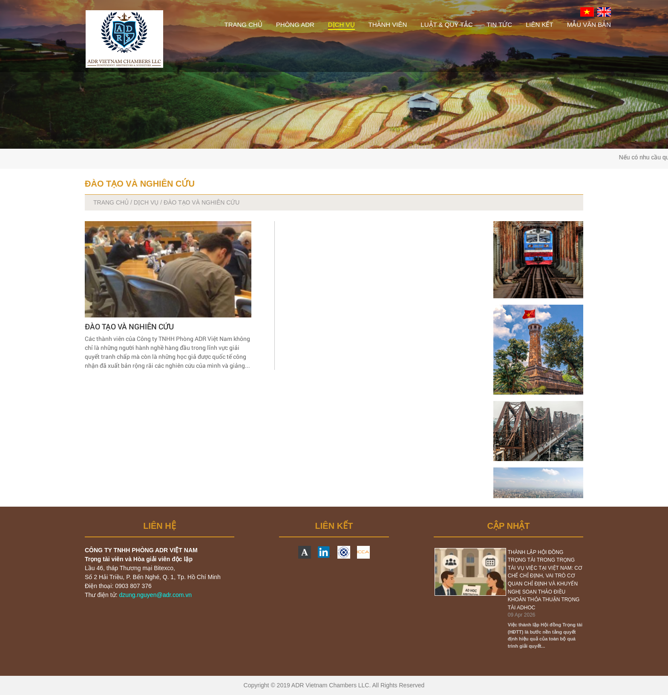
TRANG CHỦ (243, 24)
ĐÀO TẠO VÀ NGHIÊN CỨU (129, 326)
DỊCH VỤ (341, 24)
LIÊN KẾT (539, 24)
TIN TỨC (499, 24)
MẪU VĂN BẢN (589, 24)
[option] (508, 599)
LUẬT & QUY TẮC (446, 24)
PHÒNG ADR (295, 24)
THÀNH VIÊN (388, 24)
